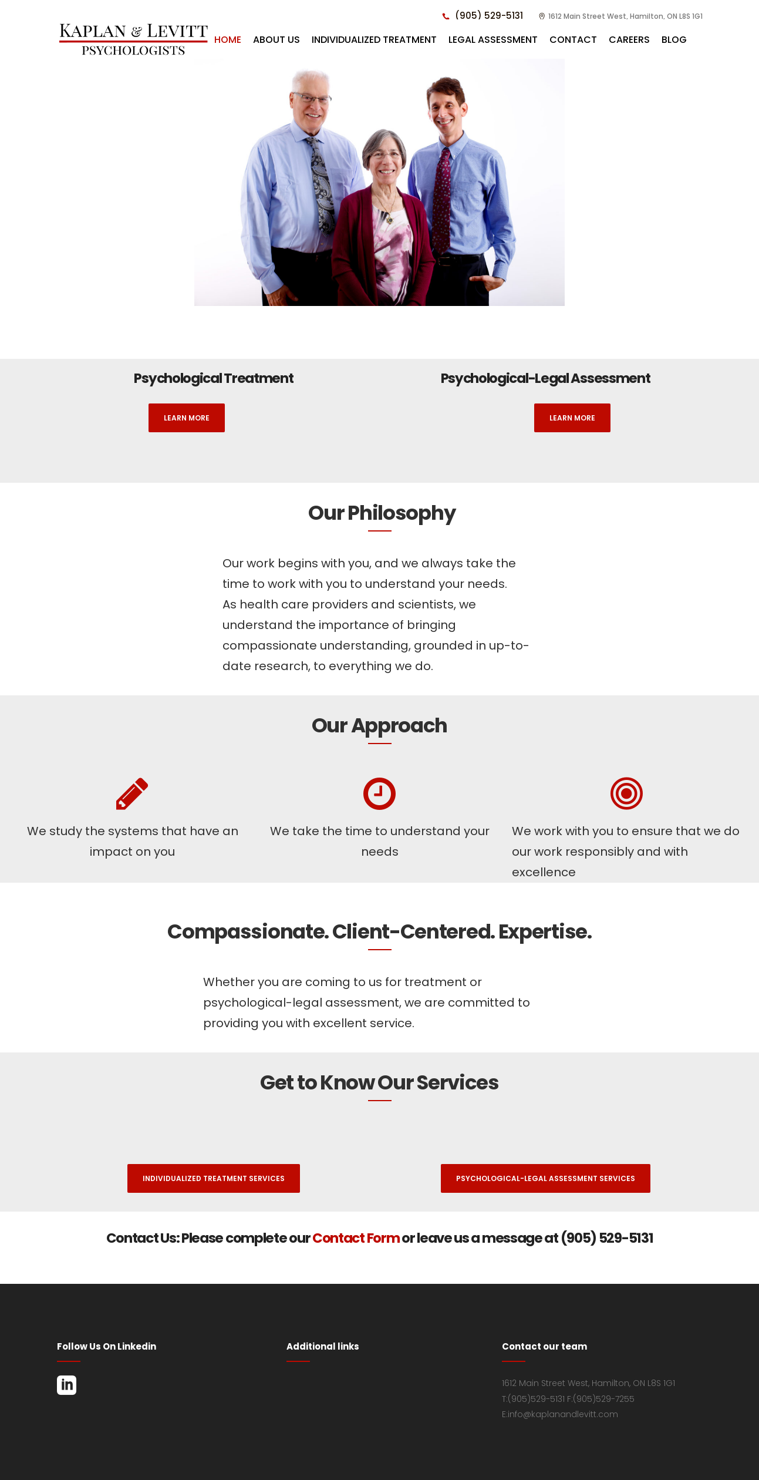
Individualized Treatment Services (214, 1178)
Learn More (187, 418)
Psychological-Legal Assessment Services (545, 1178)
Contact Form (357, 1238)
